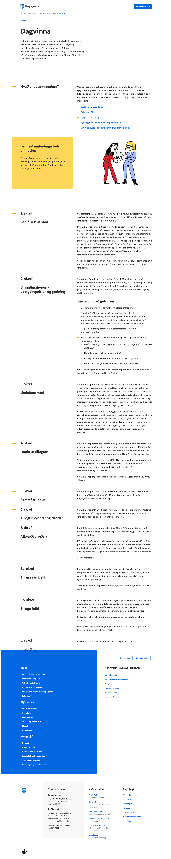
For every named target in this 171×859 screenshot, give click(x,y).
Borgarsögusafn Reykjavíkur (116, 679)
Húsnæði (25, 743)
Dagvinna (62, 13)
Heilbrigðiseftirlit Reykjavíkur (34, 752)
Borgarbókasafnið (112, 675)
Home (21, 13)
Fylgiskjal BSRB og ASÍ (92, 117)
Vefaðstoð (103, 796)
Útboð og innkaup (29, 747)
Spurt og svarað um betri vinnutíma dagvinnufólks (106, 127)
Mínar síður (143, 658)
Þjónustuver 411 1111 (103, 828)
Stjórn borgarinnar (29, 708)
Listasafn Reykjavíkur (113, 697)
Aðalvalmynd (144, 6)
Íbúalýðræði (27, 696)
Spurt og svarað (103, 812)
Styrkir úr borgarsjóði (31, 760)
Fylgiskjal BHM (88, 112)
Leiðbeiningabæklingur (92, 106)
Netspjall (103, 804)
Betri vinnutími (53, 13)
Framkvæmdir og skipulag (33, 678)
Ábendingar (103, 836)
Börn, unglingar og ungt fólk (33, 674)
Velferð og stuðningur (31, 683)
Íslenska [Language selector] (126, 658)
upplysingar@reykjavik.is (103, 819)
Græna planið (27, 730)
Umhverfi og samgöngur (32, 687)
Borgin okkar (110, 684)
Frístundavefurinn (112, 688)
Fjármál (25, 726)
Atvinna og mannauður (40, 13)
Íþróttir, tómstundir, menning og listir (37, 692)
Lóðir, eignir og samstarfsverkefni (36, 765)
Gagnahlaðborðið (112, 692)
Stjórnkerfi (26, 713)
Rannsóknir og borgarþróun (33, 756)
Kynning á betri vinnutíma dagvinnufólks (101, 122)
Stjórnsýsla (27, 13)
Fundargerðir (27, 717)
